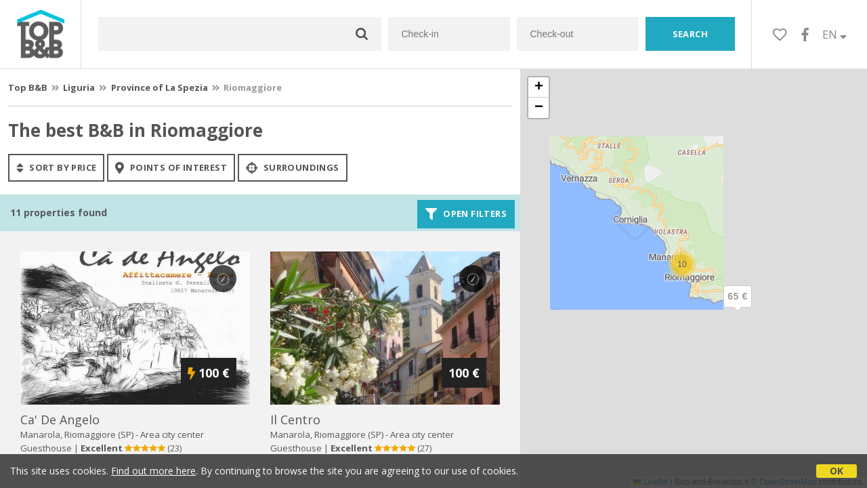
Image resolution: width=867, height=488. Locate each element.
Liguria (79, 87)
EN (834, 34)
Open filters (466, 214)
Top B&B (27, 87)
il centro (295, 419)
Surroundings (292, 167)
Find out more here (153, 470)
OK (836, 470)
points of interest (171, 167)
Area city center (172, 434)
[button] (737, 307)
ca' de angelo (60, 419)
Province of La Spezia (159, 87)
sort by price (56, 167)
